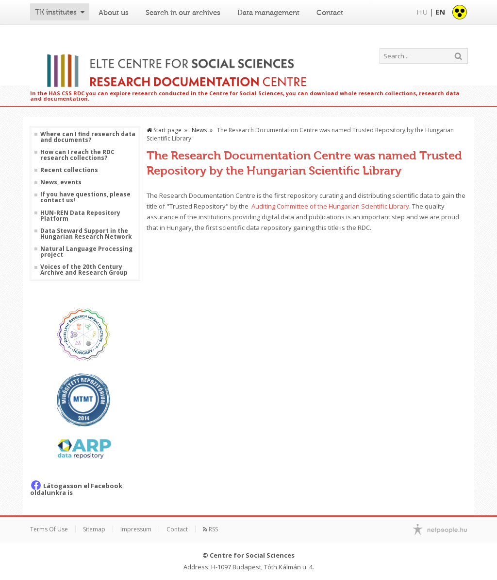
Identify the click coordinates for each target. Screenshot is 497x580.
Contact (329, 12)
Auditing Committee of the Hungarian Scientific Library (330, 206)
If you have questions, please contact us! (85, 197)
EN (440, 12)
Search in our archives (183, 12)
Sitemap (94, 529)
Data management (268, 12)
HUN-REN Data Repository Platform (80, 216)
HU (422, 12)
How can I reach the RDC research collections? (77, 155)
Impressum (135, 529)
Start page (164, 130)
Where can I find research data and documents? (87, 137)
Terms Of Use (49, 529)
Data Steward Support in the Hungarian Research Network (86, 234)
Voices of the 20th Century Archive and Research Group (84, 270)
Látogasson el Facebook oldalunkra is (76, 489)
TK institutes (56, 12)
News (199, 130)
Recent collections (69, 170)
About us (114, 12)
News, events (61, 182)
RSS (210, 529)
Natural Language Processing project (86, 252)
